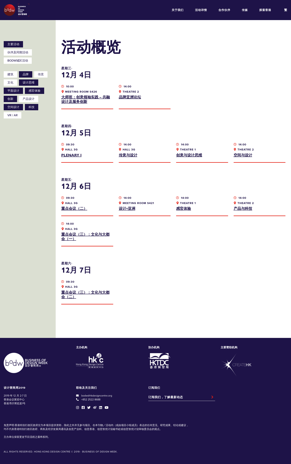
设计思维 (29, 82)
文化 (10, 82)
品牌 (26, 74)
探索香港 (265, 10)
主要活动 (13, 44)
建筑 (10, 74)
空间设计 (13, 107)
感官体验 (34, 91)
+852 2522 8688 (90, 399)
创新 (10, 99)
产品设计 (29, 99)
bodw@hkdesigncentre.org (96, 395)
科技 (32, 107)
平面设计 (13, 91)
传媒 (245, 10)
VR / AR (12, 115)
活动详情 (201, 10)
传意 (41, 74)
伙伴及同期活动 (17, 52)
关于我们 (178, 10)
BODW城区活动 (17, 60)
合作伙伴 (224, 10)
